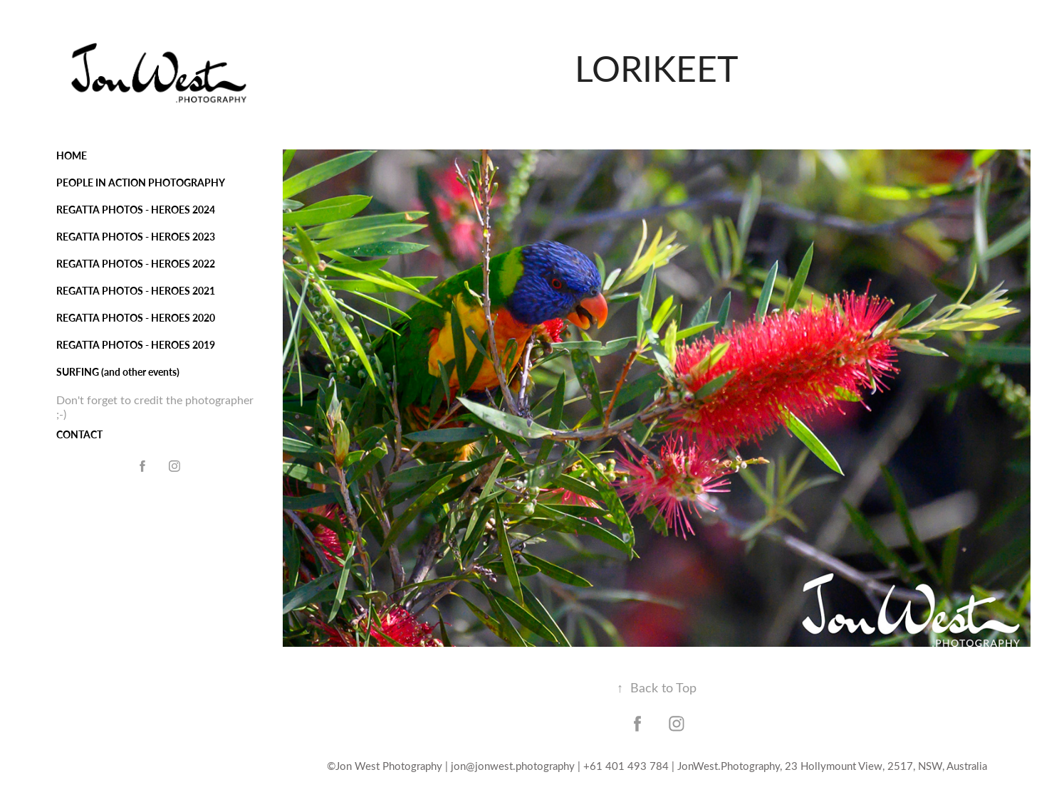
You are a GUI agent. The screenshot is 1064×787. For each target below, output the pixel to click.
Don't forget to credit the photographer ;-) (155, 406)
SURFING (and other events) (117, 372)
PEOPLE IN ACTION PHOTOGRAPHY (140, 182)
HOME (71, 155)
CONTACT (79, 434)
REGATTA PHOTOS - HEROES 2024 (135, 209)
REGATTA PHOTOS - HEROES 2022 (135, 263)
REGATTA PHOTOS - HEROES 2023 (135, 236)
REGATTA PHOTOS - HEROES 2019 (135, 345)
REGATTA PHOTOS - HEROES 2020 (135, 317)
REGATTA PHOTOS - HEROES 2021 (135, 290)
